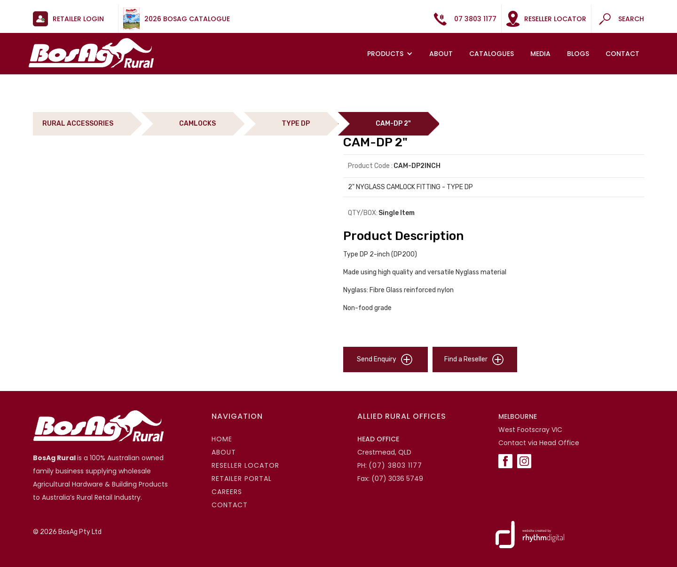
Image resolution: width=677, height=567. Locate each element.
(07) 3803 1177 (395, 465)
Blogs (578, 53)
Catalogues (491, 53)
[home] (91, 53)
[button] (391, 54)
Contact (622, 53)
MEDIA (540, 53)
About (441, 53)
